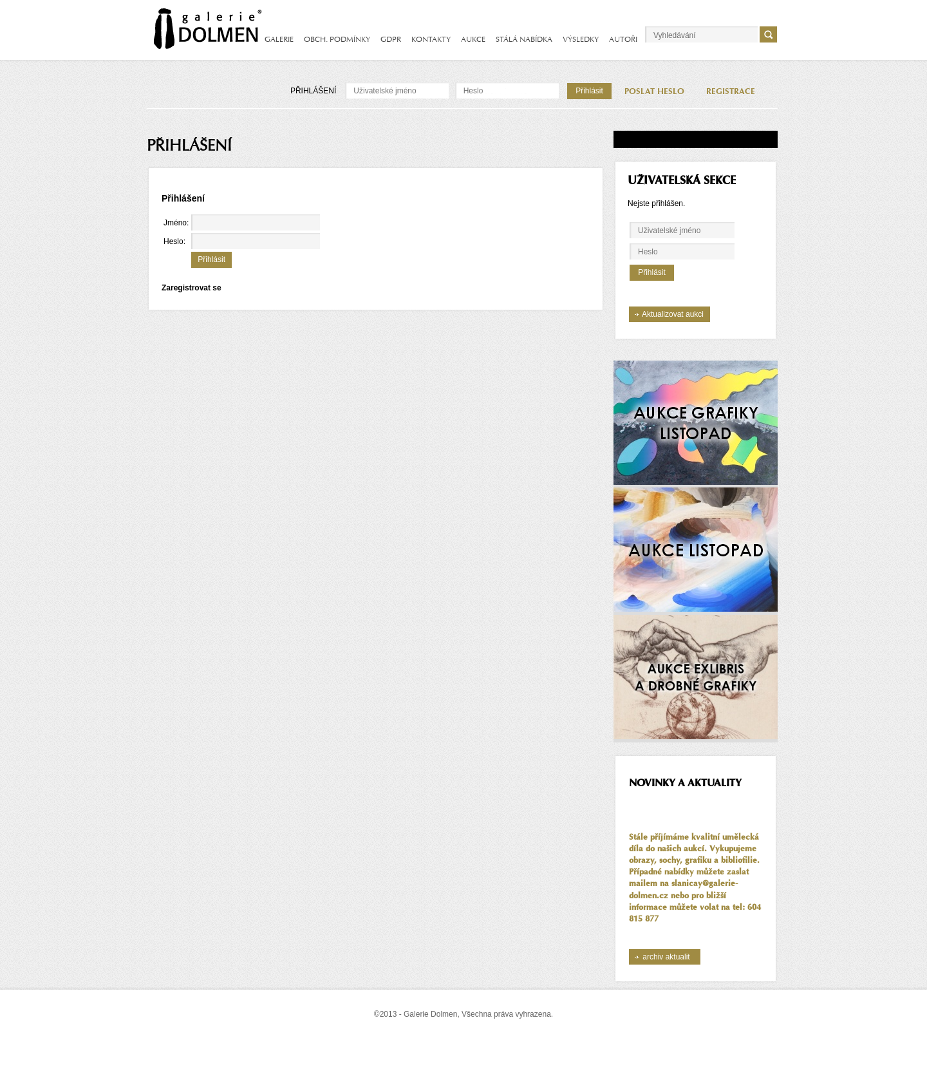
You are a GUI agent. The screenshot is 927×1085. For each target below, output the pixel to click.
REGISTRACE (730, 91)
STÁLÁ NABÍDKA (524, 39)
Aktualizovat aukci (673, 314)
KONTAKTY (431, 39)
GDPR (390, 39)
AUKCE (473, 39)
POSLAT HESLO (654, 91)
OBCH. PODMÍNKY (337, 39)
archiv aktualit (665, 956)
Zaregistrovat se (191, 287)
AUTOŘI (623, 39)
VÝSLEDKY (581, 39)
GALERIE (279, 39)
